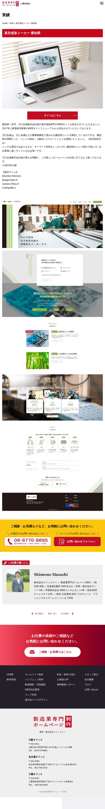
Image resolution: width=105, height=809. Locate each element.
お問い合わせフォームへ (81, 541)
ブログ (88, 685)
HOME (10, 675)
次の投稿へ (65, 614)
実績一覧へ (52, 614)
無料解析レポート (66, 685)
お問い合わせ (91, 690)
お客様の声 (63, 680)
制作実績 (11, 680)
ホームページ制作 (34, 675)
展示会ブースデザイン (36, 700)
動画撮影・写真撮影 (35, 685)
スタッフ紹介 (91, 675)
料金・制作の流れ (66, 675)
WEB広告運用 (32, 690)
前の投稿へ (39, 614)
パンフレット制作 (34, 680)
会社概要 (89, 680)
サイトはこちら (52, 115)
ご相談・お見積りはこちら (55, 652)
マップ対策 (30, 695)
